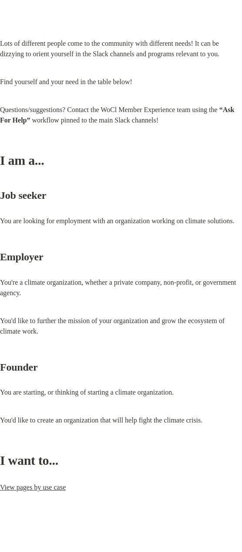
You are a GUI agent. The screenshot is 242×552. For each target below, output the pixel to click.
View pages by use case (33, 487)
